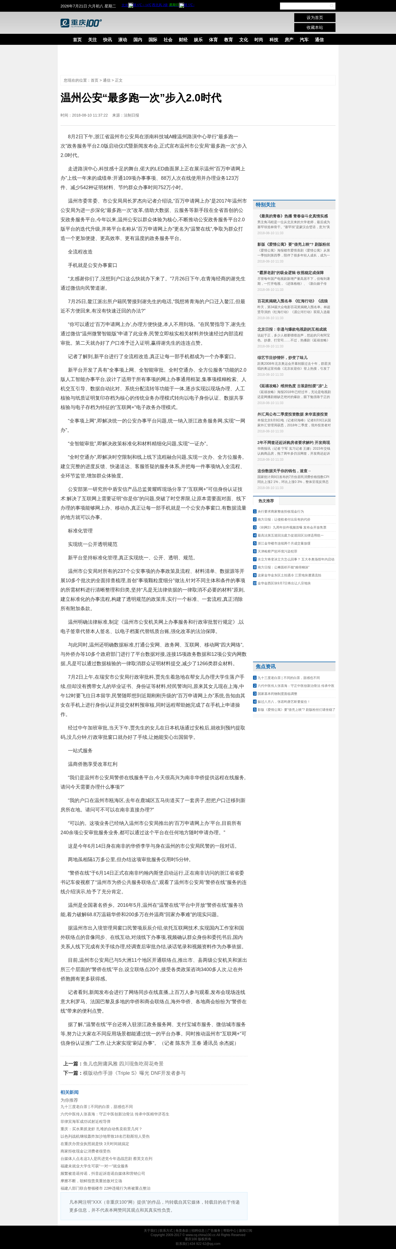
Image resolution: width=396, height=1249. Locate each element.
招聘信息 (198, 1231)
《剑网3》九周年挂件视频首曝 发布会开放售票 (292, 527)
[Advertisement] (194, 60)
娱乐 (198, 39)
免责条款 (182, 1231)
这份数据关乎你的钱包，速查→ (284, 471)
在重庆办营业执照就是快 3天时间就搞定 (95, 1144)
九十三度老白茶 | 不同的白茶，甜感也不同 (97, 1106)
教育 (228, 39)
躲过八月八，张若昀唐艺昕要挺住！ (284, 702)
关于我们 (150, 1231)
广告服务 (214, 1231)
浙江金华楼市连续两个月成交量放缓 (284, 543)
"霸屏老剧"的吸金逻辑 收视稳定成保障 (290, 272)
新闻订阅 (245, 1231)
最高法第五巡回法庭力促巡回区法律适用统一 (291, 535)
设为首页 (315, 17)
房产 (289, 39)
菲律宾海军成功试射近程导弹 (86, 1121)
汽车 (304, 39)
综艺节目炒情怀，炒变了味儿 (282, 357)
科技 (274, 39)
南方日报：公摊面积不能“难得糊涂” (283, 567)
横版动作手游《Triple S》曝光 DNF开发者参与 (134, 1073)
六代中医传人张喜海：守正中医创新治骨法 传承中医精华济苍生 (115, 1114)
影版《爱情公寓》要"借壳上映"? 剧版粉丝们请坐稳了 (297, 710)
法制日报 (131, 115)
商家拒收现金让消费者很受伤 (86, 1151)
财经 (183, 39)
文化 (243, 39)
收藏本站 (315, 27)
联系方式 (166, 1231)
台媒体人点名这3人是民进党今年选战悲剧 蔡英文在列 (106, 1158)
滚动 (122, 39)
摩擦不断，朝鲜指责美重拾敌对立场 (91, 1181)
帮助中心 (230, 1231)
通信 (319, 39)
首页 (77, 39)
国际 (152, 39)
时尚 (258, 39)
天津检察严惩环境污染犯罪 (277, 551)
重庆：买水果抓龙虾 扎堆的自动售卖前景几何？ (101, 1129)
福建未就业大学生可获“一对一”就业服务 (94, 1166)
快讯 (107, 39)
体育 (213, 39)
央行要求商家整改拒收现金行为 (281, 511)
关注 (92, 39)
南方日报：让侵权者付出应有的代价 (284, 519)
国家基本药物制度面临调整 (277, 694)
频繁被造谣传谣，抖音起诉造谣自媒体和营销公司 (103, 1173)
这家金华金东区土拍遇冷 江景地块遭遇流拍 (289, 575)
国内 (137, 39)
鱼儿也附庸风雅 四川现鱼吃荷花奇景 (123, 1063)
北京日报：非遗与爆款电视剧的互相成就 (292, 329)
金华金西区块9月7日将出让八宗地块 (284, 583)
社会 (168, 39)
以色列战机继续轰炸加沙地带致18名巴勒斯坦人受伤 (105, 1136)
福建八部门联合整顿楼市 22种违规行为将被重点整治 (105, 1188)
